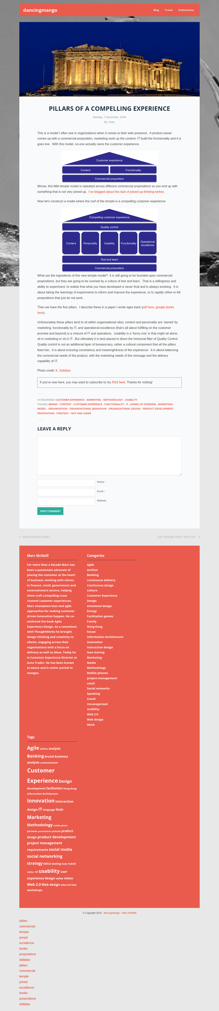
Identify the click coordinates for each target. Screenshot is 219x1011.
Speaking (93, 693)
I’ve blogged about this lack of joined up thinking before (126, 191)
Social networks (98, 688)
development (36, 788)
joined (23, 937)
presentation (44, 831)
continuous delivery (101, 580)
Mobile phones (97, 673)
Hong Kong (94, 626)
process (56, 831)
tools (64, 863)
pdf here (148, 307)
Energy (92, 611)
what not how (68, 884)
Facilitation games (100, 616)
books (23, 948)
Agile (90, 564)
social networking (44, 856)
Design (92, 601)
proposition (45, 413)
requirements (37, 850)
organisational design (125, 408)
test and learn (81, 413)
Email (101, 491)
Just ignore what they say (178, 537)
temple (24, 932)
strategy (62, 413)
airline (44, 748)
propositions (27, 954)
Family (91, 621)
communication (49, 762)
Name (101, 481)
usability (131, 399)
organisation (57, 408)
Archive (92, 570)
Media (91, 663)
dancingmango (40, 10)
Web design (95, 719)
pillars (23, 920)
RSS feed (118, 382)
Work (91, 724)
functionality (114, 404)
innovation (95, 642)
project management (102, 678)
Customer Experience (70, 399)
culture (92, 590)
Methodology (113, 399)
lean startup (96, 652)
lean (59, 809)
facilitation (54, 788)
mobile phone (60, 825)
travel (91, 699)
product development (158, 408)
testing (56, 863)
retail (91, 683)
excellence (26, 943)
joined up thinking (143, 404)
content (65, 404)
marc (112, 122)
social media (60, 849)
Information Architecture (105, 637)
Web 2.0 (92, 714)
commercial (27, 926)
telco (47, 863)
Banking (93, 575)
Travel (169, 10)
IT (127, 404)
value (59, 878)
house (91, 631)
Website (102, 500)
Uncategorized (97, 704)
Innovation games (34, 537)
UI (36, 872)
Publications (186, 10)
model (41, 408)
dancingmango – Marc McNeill (120, 913)
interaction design (100, 647)
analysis (55, 748)
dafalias (24, 959)
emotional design (99, 606)
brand (53, 404)
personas (32, 831)
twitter (30, 872)
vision (68, 878)
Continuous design (100, 585)
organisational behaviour (88, 408)
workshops (34, 890)
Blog (156, 10)
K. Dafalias (63, 370)
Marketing (94, 399)
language (49, 809)
